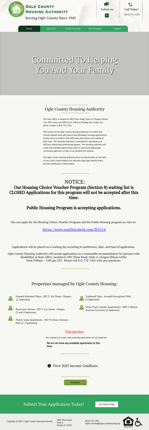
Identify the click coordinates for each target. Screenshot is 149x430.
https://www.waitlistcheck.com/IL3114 (74, 229)
